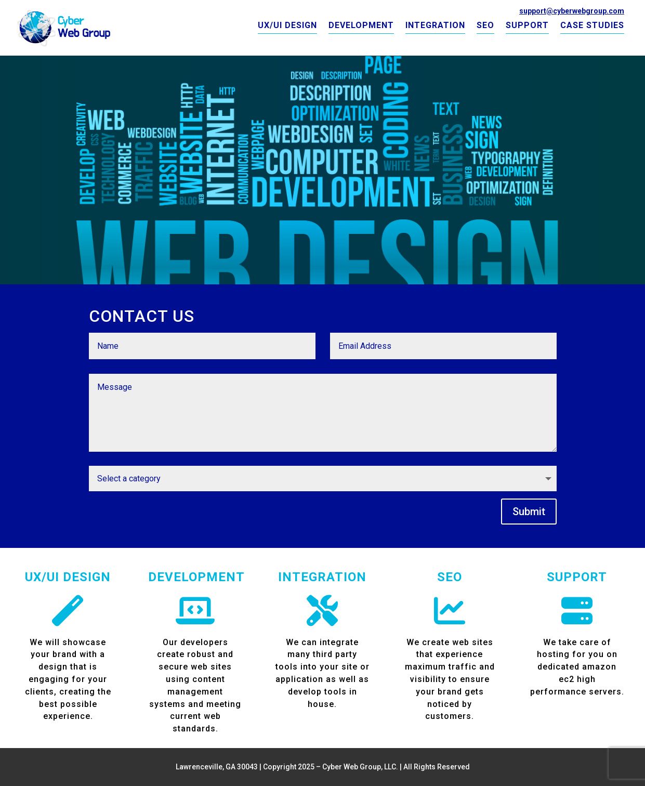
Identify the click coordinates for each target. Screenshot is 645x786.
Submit (528, 511)
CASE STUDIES (592, 26)
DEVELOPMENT (361, 26)
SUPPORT (527, 26)
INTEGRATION (435, 26)
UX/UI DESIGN (287, 26)
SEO (485, 26)
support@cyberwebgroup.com (571, 11)
